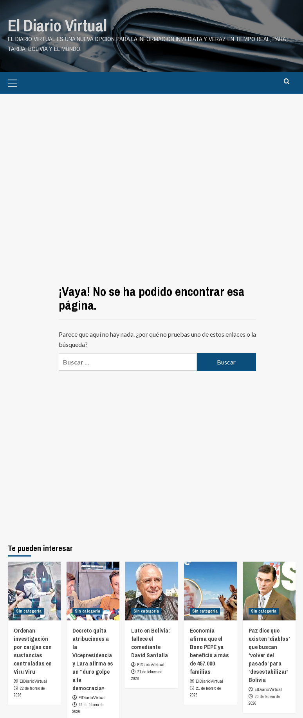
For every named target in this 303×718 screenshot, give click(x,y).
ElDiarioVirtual (33, 680)
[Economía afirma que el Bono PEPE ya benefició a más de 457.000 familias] (210, 590)
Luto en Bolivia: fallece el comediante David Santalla (150, 642)
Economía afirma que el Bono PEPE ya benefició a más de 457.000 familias (209, 650)
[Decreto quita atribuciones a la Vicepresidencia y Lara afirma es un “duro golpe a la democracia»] (93, 590)
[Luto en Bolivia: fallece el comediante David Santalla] (151, 590)
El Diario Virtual (56, 25)
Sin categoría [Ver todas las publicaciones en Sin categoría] (28, 610)
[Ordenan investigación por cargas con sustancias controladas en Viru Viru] (34, 590)
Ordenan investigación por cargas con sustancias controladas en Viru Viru (33, 650)
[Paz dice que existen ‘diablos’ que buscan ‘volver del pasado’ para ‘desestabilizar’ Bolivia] (269, 590)
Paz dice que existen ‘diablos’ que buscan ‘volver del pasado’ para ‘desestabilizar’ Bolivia (269, 654)
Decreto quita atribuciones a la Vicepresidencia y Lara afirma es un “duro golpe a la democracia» (92, 658)
